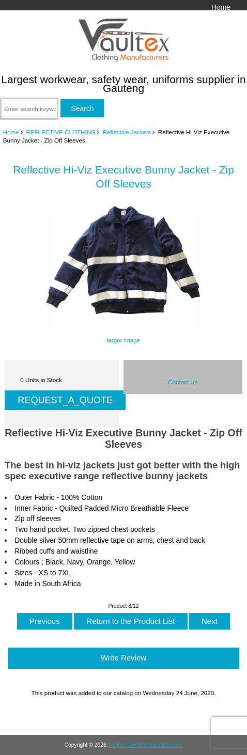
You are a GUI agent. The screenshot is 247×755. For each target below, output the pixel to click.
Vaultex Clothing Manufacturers (145, 745)
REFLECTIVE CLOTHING (61, 132)
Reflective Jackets (127, 132)
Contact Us (182, 382)
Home (220, 7)
